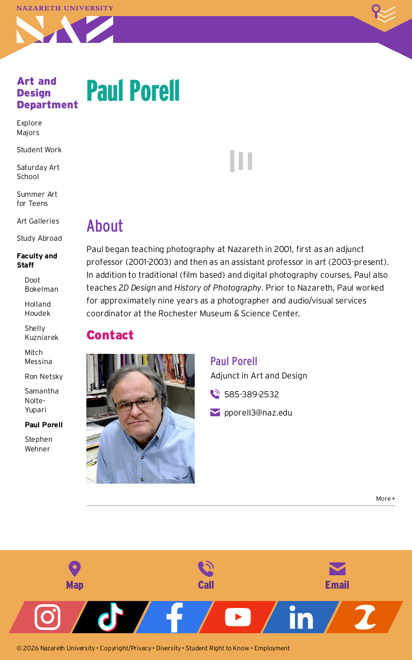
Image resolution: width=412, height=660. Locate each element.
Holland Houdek (38, 309)
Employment (271, 647)
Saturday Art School (38, 172)
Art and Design (279, 375)
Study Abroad (39, 238)
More (383, 13)
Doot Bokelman (41, 285)
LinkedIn (301, 617)
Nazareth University (65, 24)
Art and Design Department (47, 92)
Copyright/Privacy (125, 647)
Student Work (39, 149)
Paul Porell (44, 424)
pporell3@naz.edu (258, 412)
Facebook (174, 617)
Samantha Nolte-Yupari (42, 400)
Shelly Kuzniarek (42, 333)
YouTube (237, 617)
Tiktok (110, 617)
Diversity (168, 647)
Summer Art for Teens (37, 199)
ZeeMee (364, 617)
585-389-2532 (251, 394)
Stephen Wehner (39, 444)
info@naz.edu (337, 574)
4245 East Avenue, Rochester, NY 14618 (74, 574)
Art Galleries (38, 221)
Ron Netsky (44, 376)
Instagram (47, 617)
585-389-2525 (206, 574)
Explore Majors (29, 127)
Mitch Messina (39, 357)
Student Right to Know (217, 647)
